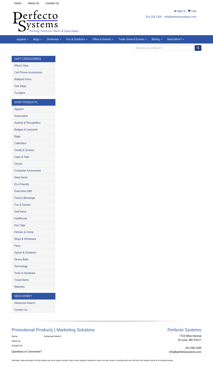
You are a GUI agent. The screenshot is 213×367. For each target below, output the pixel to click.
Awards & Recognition (27, 122)
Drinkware (54, 39)
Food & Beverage (24, 197)
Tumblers (19, 93)
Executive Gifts (23, 191)
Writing (157, 39)
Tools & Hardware (24, 273)
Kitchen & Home (24, 232)
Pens (17, 245)
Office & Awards (102, 39)
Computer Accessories (27, 170)
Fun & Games (22, 204)
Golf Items (20, 211)
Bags (37, 39)
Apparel (22, 39)
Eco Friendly (21, 184)
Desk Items (21, 177)
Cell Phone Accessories (28, 72)
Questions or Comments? (27, 351)
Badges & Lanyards (26, 129)
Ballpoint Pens (22, 79)
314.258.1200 (153, 16)
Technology (21, 266)
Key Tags (19, 225)
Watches (19, 286)
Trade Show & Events (132, 39)
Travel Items (21, 279)
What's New (21, 65)
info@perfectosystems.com (180, 16)
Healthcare (20, 218)
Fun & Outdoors (76, 39)
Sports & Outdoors (25, 252)
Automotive (21, 115)
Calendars (20, 143)
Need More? (175, 39)
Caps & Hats (21, 157)
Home (17, 3)
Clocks (18, 163)
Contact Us (52, 3)
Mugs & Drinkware (25, 239)
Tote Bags (20, 86)
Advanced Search (24, 303)
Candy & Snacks (24, 150)
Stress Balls (21, 259)
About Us (33, 3)
